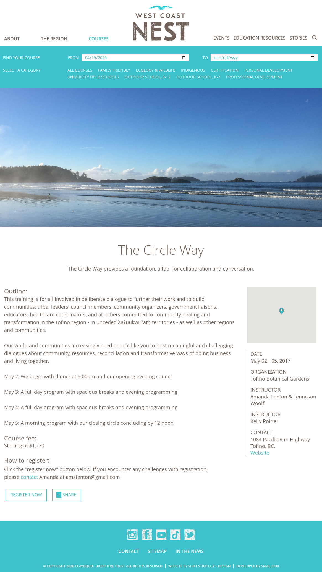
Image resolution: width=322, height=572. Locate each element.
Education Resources (260, 38)
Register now (26, 495)
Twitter (189, 534)
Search (314, 37)
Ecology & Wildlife (155, 70)
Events (221, 38)
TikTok (175, 534)
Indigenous (193, 70)
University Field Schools (93, 77)
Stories (298, 38)
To (205, 57)
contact (30, 477)
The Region (54, 39)
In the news (190, 551)
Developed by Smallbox (257, 566)
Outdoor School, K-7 (198, 77)
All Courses (79, 70)
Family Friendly (114, 70)
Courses (99, 39)
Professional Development (254, 77)
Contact (129, 551)
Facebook (147, 534)
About (12, 39)
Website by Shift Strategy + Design (199, 566)
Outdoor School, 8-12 (148, 77)
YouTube (161, 534)
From (73, 57)
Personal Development (268, 70)
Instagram (132, 534)
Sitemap (157, 551)
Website (259, 452)
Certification (225, 70)
